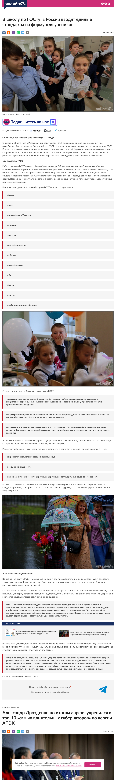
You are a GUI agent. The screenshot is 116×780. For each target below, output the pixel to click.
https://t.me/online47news (56, 692)
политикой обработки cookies (68, 766)
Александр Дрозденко (10, 707)
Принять (92, 764)
